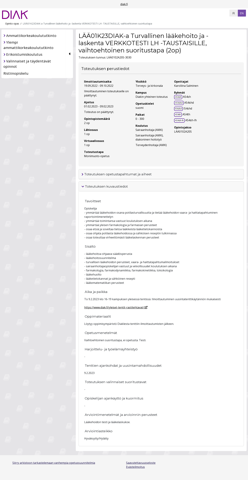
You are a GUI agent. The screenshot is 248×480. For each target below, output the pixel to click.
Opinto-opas (12, 23)
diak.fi (124, 4)
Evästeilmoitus (135, 467)
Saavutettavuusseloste (141, 463)
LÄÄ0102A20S (183, 131)
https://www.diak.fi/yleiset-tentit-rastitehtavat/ (115, 307)
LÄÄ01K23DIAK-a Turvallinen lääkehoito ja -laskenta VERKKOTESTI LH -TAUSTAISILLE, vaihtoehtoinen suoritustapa (87, 23)
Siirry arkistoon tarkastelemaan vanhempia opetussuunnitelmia (53, 463)
